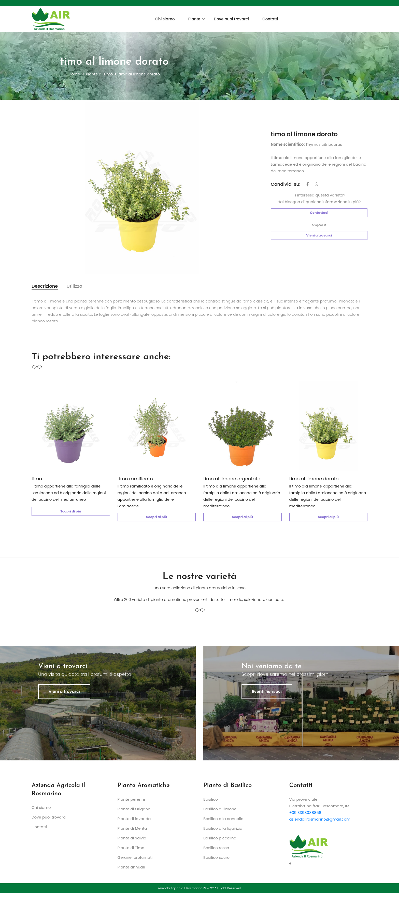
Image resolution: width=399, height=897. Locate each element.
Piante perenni (131, 803)
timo (37, 481)
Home (74, 74)
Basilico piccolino (219, 842)
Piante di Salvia (132, 842)
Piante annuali (131, 871)
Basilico (210, 803)
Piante (194, 19)
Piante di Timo (99, 74)
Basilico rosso (216, 851)
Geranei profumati (135, 861)
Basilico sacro (216, 861)
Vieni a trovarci (319, 236)
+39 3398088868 (305, 816)
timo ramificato (135, 481)
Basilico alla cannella (223, 822)
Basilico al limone (219, 812)
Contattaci (319, 213)
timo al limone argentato (231, 481)
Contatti (270, 19)
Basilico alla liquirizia (222, 832)
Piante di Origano (134, 812)
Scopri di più (70, 513)
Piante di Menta (132, 832)
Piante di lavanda (134, 822)
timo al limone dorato (314, 481)
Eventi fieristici (267, 695)
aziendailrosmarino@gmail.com (319, 823)
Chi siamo (165, 19)
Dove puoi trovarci (231, 19)
